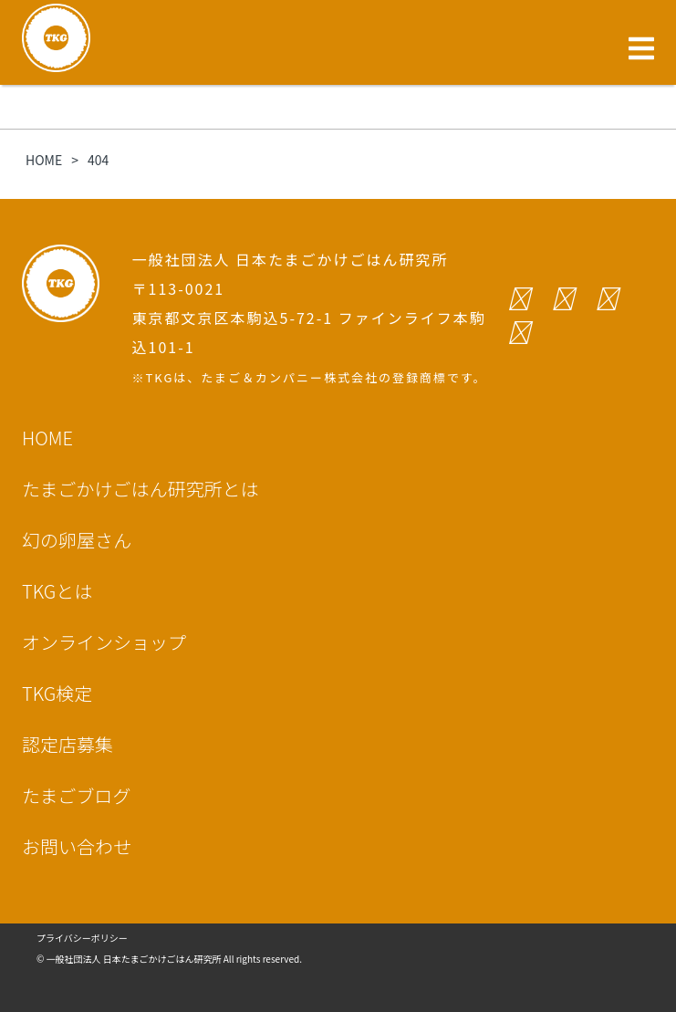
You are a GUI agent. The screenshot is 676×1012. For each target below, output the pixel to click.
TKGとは (57, 591)
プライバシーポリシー (82, 937)
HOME (47, 437)
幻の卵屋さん (76, 540)
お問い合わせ (76, 846)
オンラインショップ (104, 642)
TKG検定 (57, 693)
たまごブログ (76, 795)
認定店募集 (67, 744)
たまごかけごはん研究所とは (140, 488)
